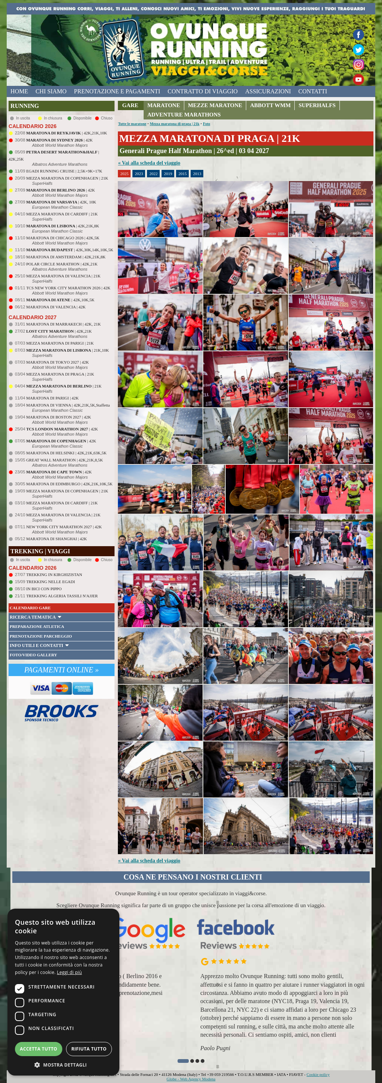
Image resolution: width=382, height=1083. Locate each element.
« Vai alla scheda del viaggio (149, 163)
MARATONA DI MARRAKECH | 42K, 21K (63, 324)
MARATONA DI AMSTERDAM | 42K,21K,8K (66, 257)
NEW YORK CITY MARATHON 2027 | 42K (64, 527)
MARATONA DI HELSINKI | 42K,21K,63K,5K (66, 453)
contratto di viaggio (202, 91)
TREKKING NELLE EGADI (50, 581)
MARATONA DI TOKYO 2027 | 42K (57, 362)
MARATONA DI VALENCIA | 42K (55, 307)
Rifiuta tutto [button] (89, 1049)
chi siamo (50, 91)
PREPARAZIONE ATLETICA (37, 626)
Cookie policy (318, 1074)
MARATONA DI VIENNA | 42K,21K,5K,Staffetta (68, 405)
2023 (139, 173)
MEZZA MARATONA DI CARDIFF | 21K (62, 214)
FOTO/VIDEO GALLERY (33, 655)
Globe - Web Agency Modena (191, 1079)
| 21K (63, 386)
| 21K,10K (67, 350)
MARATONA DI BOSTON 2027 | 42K (58, 417)
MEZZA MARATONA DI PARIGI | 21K (60, 343)
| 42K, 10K (61, 202)
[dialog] (63, 992)
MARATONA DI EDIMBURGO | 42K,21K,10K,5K (69, 484)
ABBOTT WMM (270, 105)
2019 (168, 173)
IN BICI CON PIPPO (44, 588)
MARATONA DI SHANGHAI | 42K (56, 538)
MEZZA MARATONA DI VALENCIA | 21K (63, 276)
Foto (206, 124)
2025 (124, 173)
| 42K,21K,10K (66, 133)
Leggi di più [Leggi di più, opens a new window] (69, 972)
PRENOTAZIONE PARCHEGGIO (41, 636)
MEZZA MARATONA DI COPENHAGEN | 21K (67, 178)
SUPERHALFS (316, 105)
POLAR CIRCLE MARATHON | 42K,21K (61, 264)
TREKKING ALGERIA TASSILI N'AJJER (62, 596)
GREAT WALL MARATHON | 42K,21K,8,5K (64, 460)
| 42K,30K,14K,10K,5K (69, 250)
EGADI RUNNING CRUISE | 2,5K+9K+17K (64, 171)
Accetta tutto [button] (38, 1049)
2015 (182, 173)
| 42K (59, 140)
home (19, 91)
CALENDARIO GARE (30, 608)
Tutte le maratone (132, 124)
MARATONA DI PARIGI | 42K (52, 398)
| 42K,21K (59, 331)
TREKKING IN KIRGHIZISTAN (54, 574)
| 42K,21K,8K (62, 226)
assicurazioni (268, 91)
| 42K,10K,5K (60, 300)
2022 (153, 173)
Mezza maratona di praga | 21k (175, 124)
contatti (312, 91)
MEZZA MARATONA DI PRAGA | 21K (60, 374)
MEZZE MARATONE (215, 105)
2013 (197, 173)
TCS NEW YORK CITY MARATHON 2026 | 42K (68, 288)
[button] (183, 1061)
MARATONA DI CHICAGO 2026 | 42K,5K (62, 238)
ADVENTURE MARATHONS (184, 115)
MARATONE (163, 105)
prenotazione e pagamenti (117, 91)
